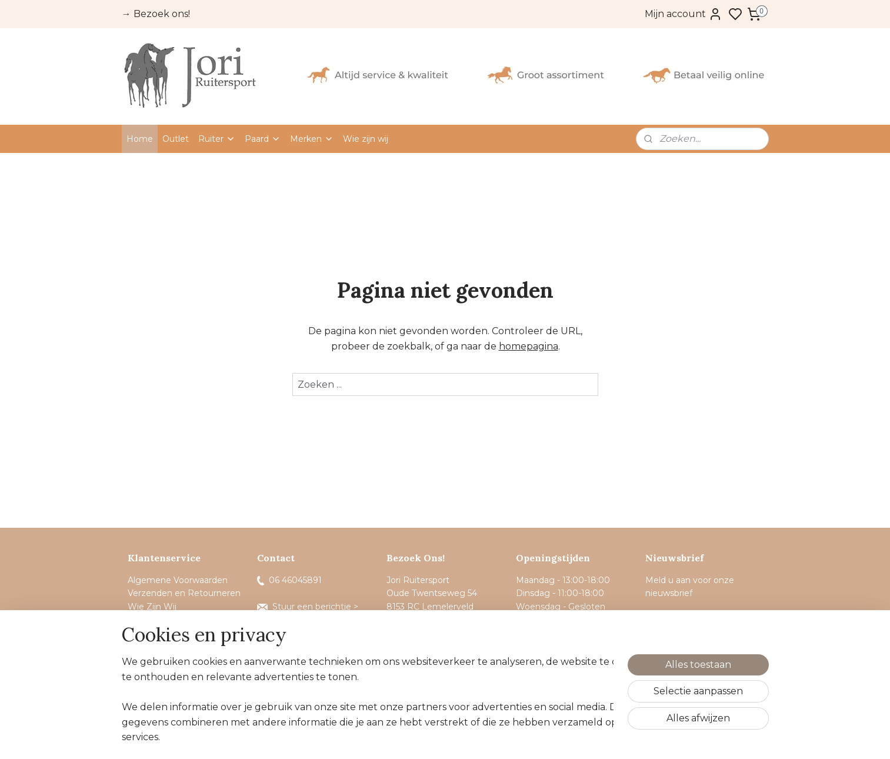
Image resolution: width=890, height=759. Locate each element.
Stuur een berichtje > (309, 606)
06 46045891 (289, 580)
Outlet (175, 139)
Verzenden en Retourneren (184, 593)
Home (139, 139)
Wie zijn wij (365, 139)
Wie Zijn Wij (152, 606)
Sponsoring (151, 619)
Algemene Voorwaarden (178, 580)
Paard (263, 139)
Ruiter (216, 139)
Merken (312, 139)
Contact (145, 633)
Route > (410, 633)
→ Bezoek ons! (156, 13)
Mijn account (683, 14)
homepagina (528, 346)
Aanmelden (682, 622)
